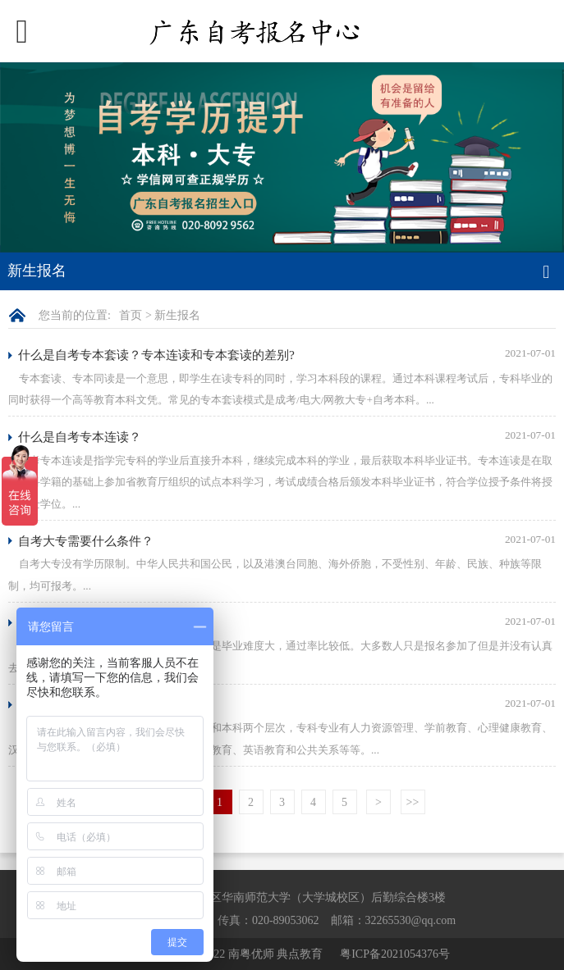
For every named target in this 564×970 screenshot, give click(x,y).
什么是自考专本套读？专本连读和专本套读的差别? (156, 355)
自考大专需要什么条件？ (86, 541)
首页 (130, 315)
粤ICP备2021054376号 (395, 954)
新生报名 (177, 315)
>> (413, 802)
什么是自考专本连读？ (79, 437)
